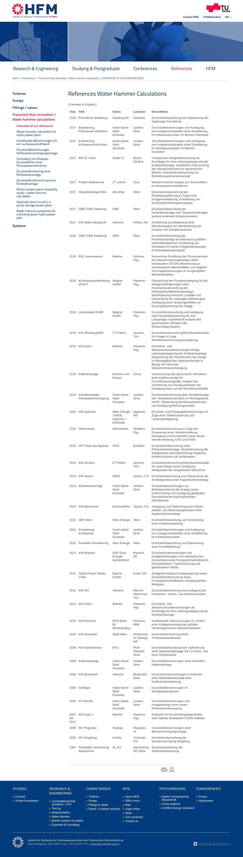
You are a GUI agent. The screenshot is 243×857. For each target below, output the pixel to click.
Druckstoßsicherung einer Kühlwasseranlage (34, 173)
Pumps (17, 100)
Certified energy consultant (178, 808)
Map (127, 804)
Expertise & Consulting (65, 824)
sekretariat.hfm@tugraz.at (105, 843)
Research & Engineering (35, 68)
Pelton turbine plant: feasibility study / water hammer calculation (37, 192)
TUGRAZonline (212, 17)
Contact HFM (191, 17)
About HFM (132, 796)
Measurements (61, 812)
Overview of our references (35, 125)
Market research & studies (67, 820)
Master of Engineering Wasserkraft (175, 798)
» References (27, 78)
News (128, 813)
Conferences (145, 68)
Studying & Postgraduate (96, 68)
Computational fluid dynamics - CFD (63, 803)
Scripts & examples (26, 800)
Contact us (131, 821)
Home (15, 78)
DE (227, 17)
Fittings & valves (98, 804)
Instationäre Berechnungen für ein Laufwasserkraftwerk (37, 142)
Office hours (132, 800)
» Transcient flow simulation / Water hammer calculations (67, 78)
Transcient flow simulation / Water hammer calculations (34, 117)
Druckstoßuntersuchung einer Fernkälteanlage (36, 182)
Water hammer (61, 816)
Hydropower (206, 800)
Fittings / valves (24, 107)
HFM (210, 68)
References (181, 68)
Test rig (56, 808)
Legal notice (132, 809)
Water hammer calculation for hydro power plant (36, 133)
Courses (20, 796)
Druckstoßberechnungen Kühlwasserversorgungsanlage (37, 151)
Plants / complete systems (104, 809)
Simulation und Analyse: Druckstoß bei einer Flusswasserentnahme (32, 162)
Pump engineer (171, 804)
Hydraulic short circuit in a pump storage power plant (34, 203)
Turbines (19, 93)
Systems (19, 225)
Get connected (134, 817)
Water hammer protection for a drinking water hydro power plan (36, 214)
